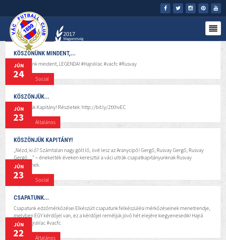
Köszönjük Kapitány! (43, 139)
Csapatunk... (31, 197)
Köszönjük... (31, 96)
